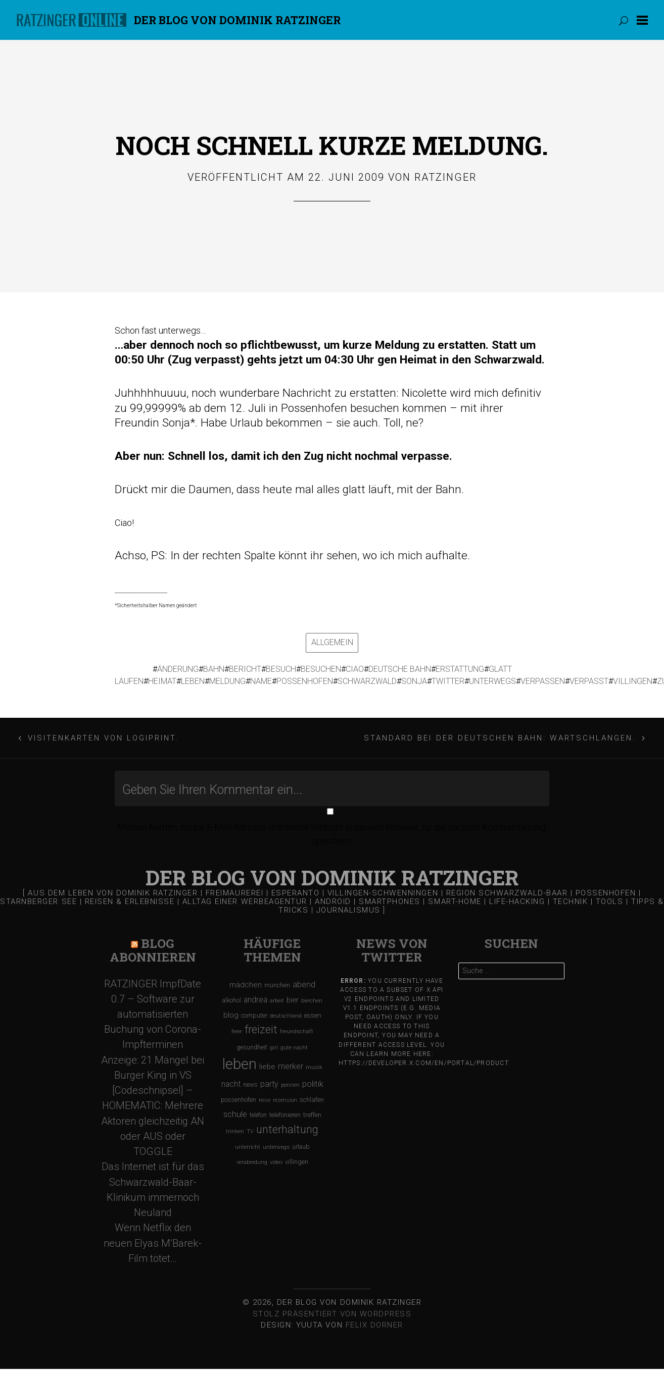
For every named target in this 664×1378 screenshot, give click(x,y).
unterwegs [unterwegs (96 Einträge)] (276, 1147)
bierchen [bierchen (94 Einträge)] (311, 1000)
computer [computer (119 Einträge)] (254, 1015)
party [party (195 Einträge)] (269, 1084)
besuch (281, 669)
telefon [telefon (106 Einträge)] (258, 1115)
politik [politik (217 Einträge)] (312, 1084)
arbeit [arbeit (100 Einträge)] (277, 1000)
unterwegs (492, 681)
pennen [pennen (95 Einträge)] (290, 1085)
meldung (227, 681)
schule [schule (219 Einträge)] (235, 1114)
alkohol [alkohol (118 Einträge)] (231, 1000)
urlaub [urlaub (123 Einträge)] (301, 1146)
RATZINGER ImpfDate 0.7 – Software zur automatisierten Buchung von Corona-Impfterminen (152, 1014)
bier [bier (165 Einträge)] (293, 999)
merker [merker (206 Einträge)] (290, 1066)
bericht (245, 669)
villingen (632, 681)
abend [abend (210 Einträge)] (304, 984)
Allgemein (332, 642)
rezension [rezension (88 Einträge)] (285, 1100)
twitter (448, 681)
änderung (178, 669)
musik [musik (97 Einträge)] (314, 1067)
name (261, 681)
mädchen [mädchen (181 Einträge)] (245, 984)
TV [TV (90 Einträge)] (250, 1131)
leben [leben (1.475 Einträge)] (239, 1064)
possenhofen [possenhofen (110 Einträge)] (238, 1099)
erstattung (460, 669)
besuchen (321, 669)
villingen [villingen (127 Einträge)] (296, 1161)
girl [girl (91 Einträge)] (274, 1047)
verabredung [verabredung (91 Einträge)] (251, 1162)
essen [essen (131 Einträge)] (312, 1015)
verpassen (542, 681)
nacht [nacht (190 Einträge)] (231, 1084)
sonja (414, 681)
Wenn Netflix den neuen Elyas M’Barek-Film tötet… (153, 1243)
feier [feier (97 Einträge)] (236, 1031)
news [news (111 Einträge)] (250, 1084)
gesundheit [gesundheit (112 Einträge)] (251, 1047)
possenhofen (304, 681)
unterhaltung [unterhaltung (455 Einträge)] (287, 1129)
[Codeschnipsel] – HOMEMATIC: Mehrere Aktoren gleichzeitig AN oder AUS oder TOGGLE (152, 1120)
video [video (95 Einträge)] (276, 1162)
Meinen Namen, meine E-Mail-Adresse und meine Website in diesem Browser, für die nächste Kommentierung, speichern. (332, 834)
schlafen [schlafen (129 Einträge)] (312, 1099)
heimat (162, 681)
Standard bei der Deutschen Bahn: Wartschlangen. (500, 738)
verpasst (589, 681)
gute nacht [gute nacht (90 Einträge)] (294, 1047)
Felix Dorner (374, 1325)
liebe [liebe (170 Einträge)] (267, 1066)
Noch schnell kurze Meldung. (332, 145)
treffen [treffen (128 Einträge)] (312, 1115)
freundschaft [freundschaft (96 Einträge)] (296, 1031)
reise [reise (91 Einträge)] (264, 1100)
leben (193, 681)
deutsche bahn (399, 669)
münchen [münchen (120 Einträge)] (277, 985)
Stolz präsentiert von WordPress (332, 1313)
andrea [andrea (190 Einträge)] (255, 999)
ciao (355, 669)
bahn (213, 669)
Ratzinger (445, 177)
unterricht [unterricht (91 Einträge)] (247, 1147)
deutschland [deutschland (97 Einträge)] (286, 1016)
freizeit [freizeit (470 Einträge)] (261, 1029)
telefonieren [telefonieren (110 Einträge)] (285, 1115)
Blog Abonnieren (153, 950)
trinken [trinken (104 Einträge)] (235, 1131)
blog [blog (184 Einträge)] (231, 1015)
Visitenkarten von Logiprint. (103, 738)
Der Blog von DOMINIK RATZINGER (237, 20)
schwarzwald (367, 681)
